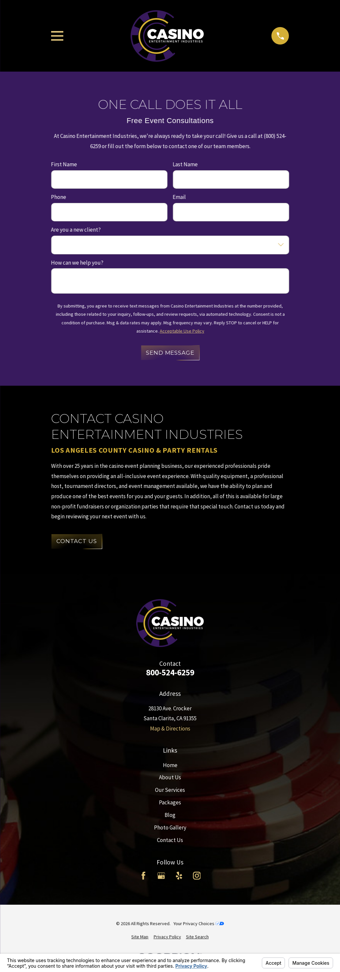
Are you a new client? (76, 230)
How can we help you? (77, 262)
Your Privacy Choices (198, 923)
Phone (58, 197)
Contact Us (76, 541)
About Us (170, 777)
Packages (170, 802)
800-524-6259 (170, 672)
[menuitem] (139, 937)
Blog (170, 815)
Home (170, 765)
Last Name (185, 164)
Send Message (170, 352)
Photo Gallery (170, 827)
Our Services (170, 790)
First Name (64, 164)
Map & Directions (170, 728)
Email (179, 197)
